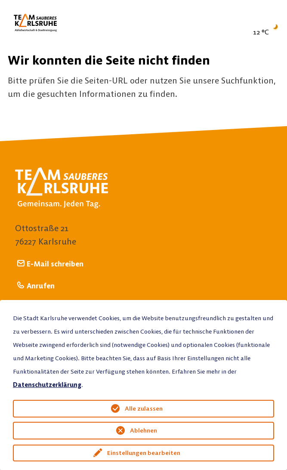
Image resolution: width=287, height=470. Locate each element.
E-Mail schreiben (55, 263)
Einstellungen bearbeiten (143, 453)
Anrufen (41, 285)
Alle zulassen (144, 408)
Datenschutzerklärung (47, 384)
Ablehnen (143, 430)
